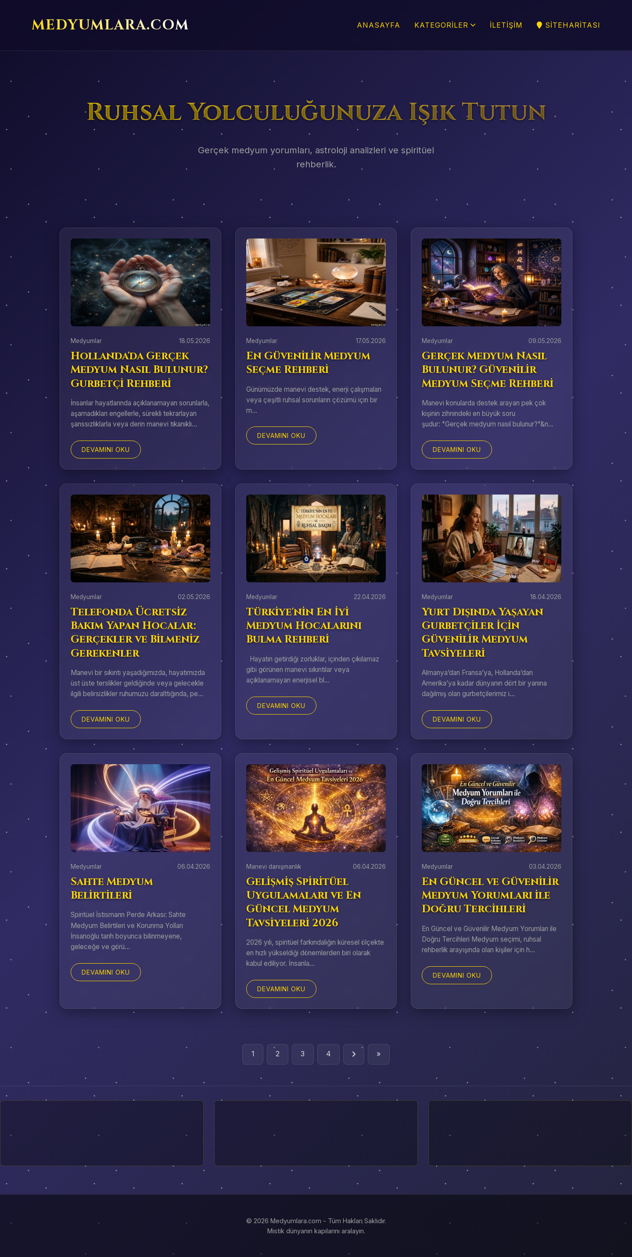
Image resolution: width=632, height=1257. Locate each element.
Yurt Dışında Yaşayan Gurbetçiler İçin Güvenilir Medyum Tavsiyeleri (482, 633)
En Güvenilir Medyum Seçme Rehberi (308, 363)
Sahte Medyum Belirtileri (112, 889)
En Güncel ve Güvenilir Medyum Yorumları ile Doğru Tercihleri (490, 895)
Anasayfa (378, 25)
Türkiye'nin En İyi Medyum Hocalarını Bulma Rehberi (304, 626)
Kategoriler (445, 25)
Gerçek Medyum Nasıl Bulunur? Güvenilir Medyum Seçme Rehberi (487, 369)
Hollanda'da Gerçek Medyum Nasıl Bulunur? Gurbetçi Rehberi (139, 369)
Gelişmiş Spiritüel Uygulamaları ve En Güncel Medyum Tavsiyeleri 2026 (303, 902)
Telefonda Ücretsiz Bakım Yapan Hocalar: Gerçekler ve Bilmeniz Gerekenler (135, 633)
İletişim (506, 25)
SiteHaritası (568, 25)
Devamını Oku (106, 449)
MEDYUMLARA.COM (110, 25)
